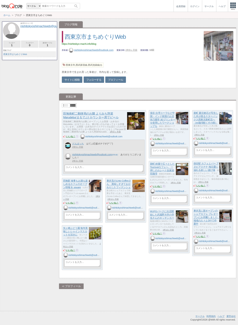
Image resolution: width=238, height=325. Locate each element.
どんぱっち (78, 143)
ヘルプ (221, 316)
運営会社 (231, 316)
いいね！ (70, 136)
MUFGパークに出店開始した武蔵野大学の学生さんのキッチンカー (162, 214)
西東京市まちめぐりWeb (95, 36)
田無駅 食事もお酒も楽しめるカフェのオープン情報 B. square (75, 184)
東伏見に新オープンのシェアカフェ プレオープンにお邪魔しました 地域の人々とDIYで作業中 (207, 217)
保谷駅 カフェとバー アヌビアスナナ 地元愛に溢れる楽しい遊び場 (206, 166)
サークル (200, 316)
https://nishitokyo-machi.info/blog (79, 44)
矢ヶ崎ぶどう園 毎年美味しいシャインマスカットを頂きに (75, 231)
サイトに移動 (72, 79)
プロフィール (115, 79)
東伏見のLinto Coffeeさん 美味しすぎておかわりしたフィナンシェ (119, 184)
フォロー (11, 44)
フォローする (93, 79)
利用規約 (211, 316)
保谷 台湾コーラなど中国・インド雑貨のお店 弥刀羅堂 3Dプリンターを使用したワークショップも (162, 120)
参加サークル (47, 44)
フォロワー (29, 44)
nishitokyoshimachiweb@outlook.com (91, 50)
